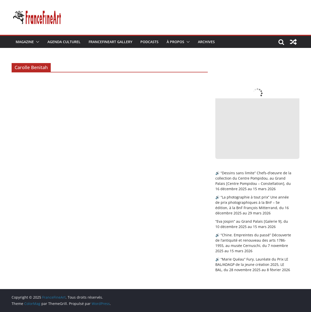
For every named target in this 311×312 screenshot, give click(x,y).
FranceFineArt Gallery (110, 41)
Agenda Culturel (64, 41)
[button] (36, 41)
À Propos (175, 41)
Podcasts (149, 41)
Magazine (25, 41)
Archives (206, 41)
